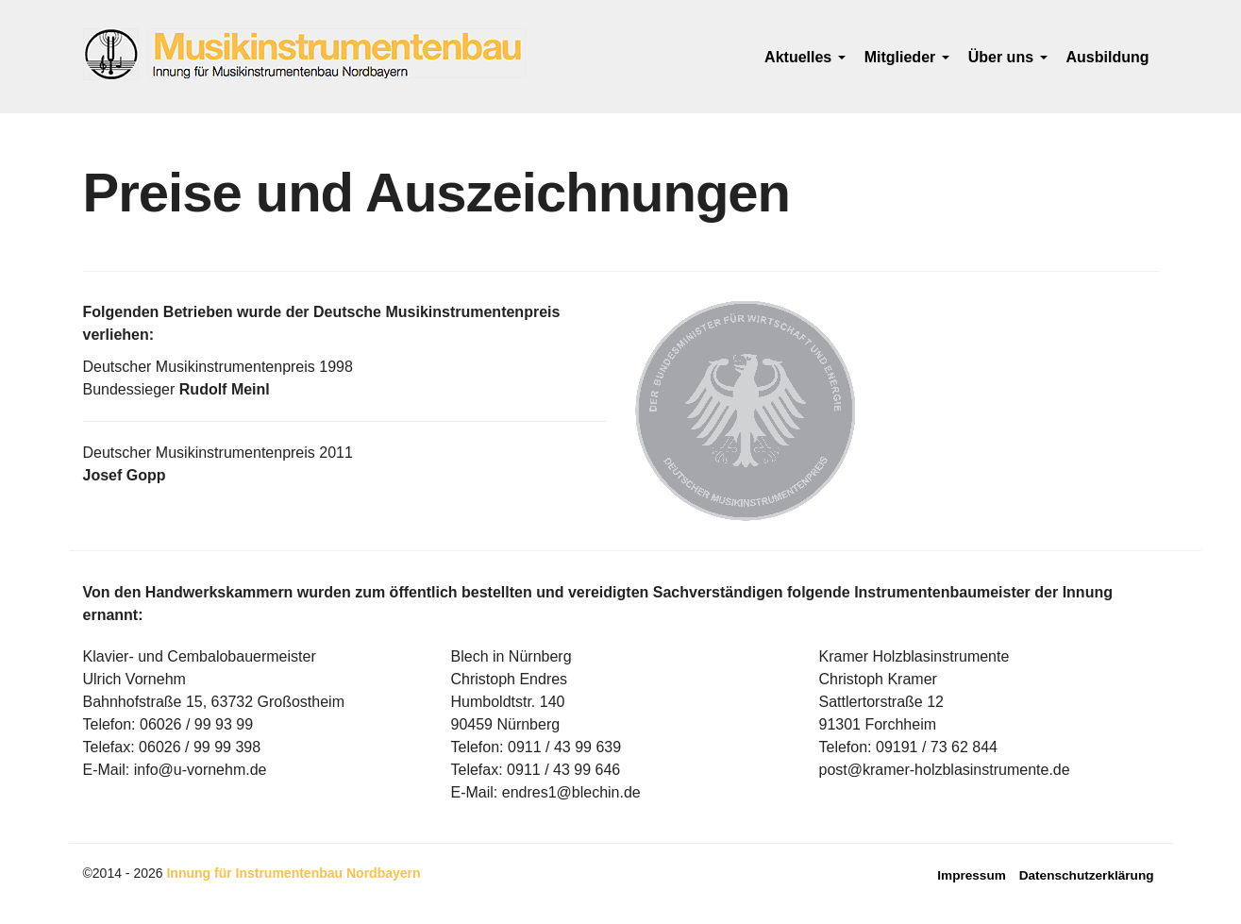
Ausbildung (1107, 57)
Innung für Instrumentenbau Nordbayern (293, 873)
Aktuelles (805, 57)
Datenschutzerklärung (1086, 875)
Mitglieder (906, 57)
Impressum (971, 875)
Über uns (1008, 57)
